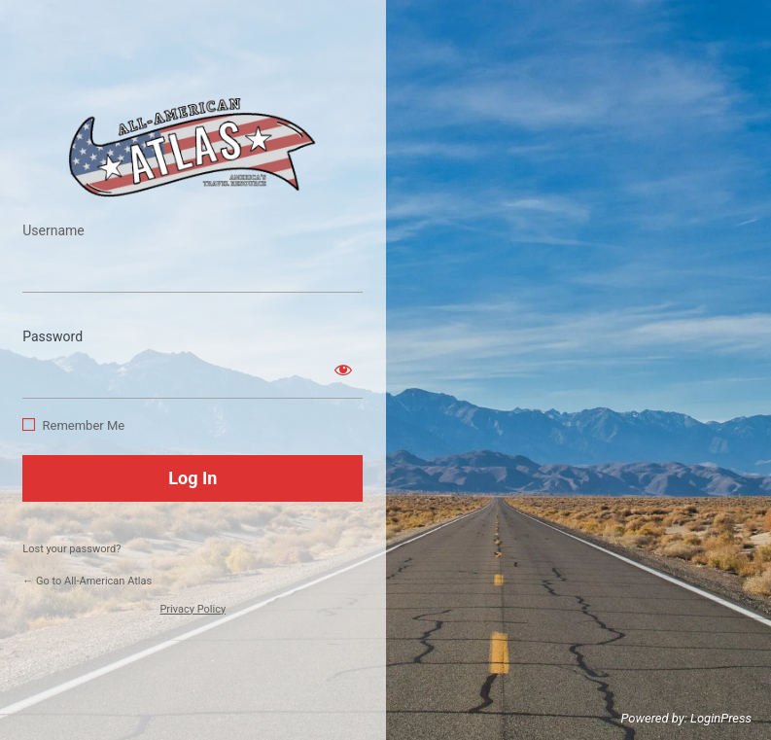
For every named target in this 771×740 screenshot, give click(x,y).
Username (53, 230)
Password (52, 336)
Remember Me (83, 425)
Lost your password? (71, 549)
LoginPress (721, 718)
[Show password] (343, 369)
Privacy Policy (192, 609)
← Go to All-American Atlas (87, 581)
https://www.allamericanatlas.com (192, 147)
